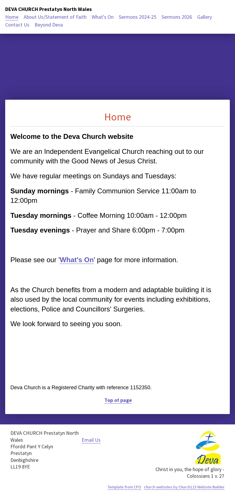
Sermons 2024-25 (137, 17)
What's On (103, 17)
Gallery (204, 17)
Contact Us (17, 24)
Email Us (91, 440)
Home (11, 17)
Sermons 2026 (176, 17)
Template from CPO (124, 487)
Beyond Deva (49, 24)
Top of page (118, 400)
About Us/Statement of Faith (55, 17)
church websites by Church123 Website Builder (184, 487)
